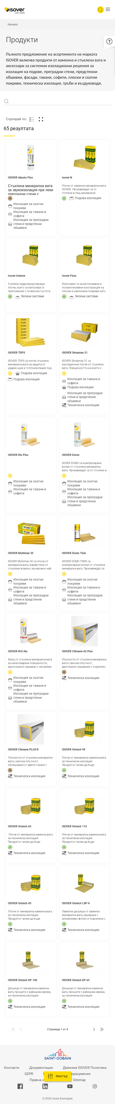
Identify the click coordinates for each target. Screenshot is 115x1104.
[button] (109, 10)
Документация (41, 1068)
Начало (13, 24)
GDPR (28, 1074)
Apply (6, 101)
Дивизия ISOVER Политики (85, 1068)
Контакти (11, 1068)
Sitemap (79, 1080)
